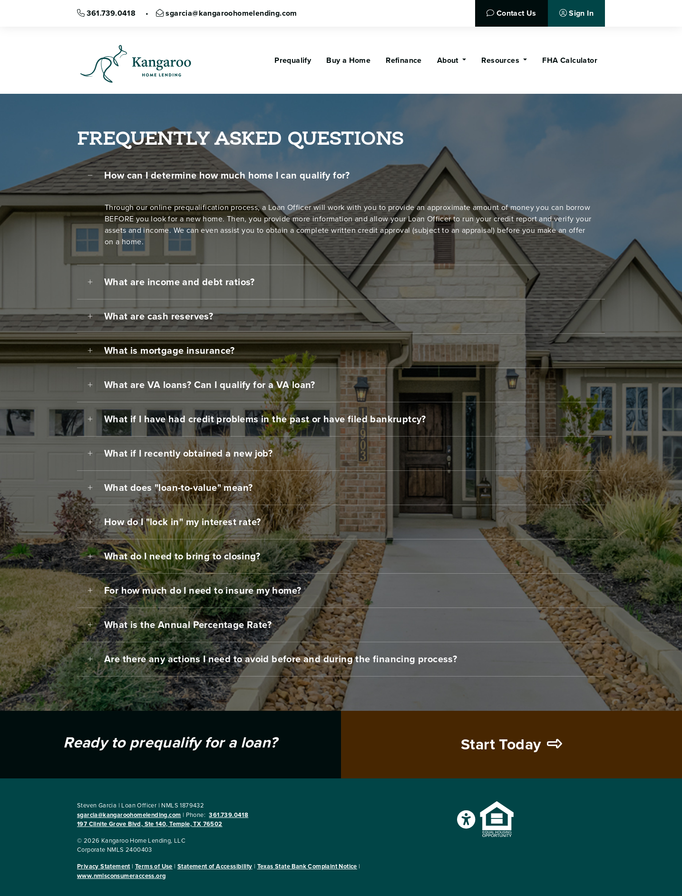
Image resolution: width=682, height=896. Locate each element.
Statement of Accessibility (214, 866)
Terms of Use (154, 866)
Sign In (576, 13)
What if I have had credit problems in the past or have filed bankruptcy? (265, 419)
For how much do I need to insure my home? (202, 591)
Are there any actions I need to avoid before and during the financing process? (280, 659)
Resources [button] (501, 60)
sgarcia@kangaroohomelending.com (226, 13)
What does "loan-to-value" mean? (178, 488)
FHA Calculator (569, 60)
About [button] (448, 60)
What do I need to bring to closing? (182, 556)
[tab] (341, 176)
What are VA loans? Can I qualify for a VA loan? (209, 385)
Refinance (404, 60)
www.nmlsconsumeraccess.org (121, 876)
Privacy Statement (103, 866)
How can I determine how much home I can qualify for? (227, 175)
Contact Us (511, 13)
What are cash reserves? (158, 316)
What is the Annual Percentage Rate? (188, 625)
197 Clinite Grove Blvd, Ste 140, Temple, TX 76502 (150, 824)
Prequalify (292, 60)
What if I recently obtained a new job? (188, 453)
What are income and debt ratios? (179, 282)
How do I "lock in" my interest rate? (182, 522)
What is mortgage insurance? (169, 351)
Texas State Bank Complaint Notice (307, 866)
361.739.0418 (107, 13)
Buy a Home (348, 60)
